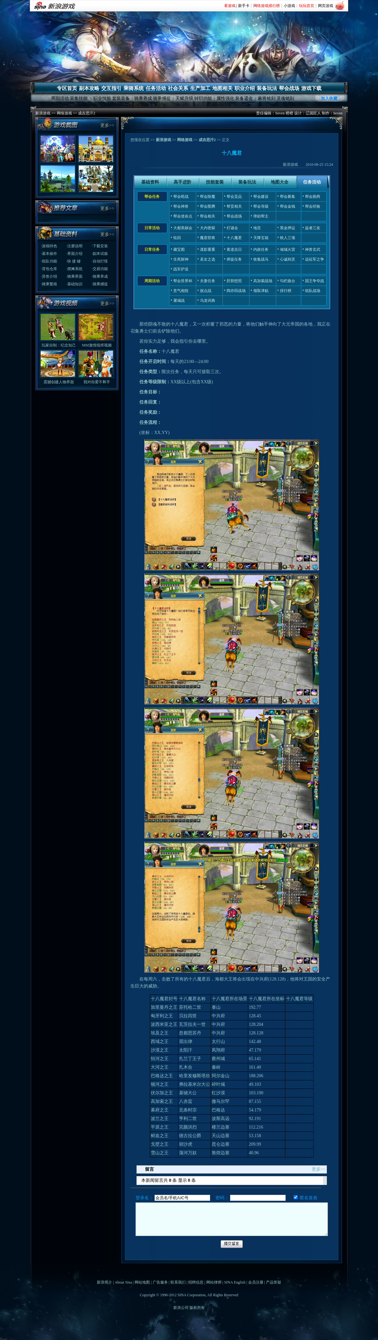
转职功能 (203, 98)
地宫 (257, 228)
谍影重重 (207, 249)
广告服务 (160, 1282)
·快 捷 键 (73, 261)
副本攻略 (89, 88)
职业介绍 (245, 88)
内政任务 (261, 249)
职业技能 (102, 98)
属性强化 (225, 98)
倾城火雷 (287, 249)
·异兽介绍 (49, 276)
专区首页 (67, 88)
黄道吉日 (234, 249)
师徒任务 (234, 259)
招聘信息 (195, 1282)
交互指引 (111, 88)
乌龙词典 (207, 300)
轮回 (177, 238)
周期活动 (60, 98)
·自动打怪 (100, 261)
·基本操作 (49, 253)
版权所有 (197, 1307)
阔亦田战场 (236, 290)
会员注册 (255, 1282)
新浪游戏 (42, 113)
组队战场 (312, 290)
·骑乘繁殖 (49, 284)
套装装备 (121, 98)
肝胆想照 (234, 281)
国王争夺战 (314, 281)
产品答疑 (273, 1282)
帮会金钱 (287, 206)
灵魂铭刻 (285, 98)
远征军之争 (314, 259)
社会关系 (178, 88)
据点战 (205, 290)
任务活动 (156, 88)
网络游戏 (64, 113)
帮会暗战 (181, 196)
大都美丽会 (182, 228)
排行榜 (285, 290)
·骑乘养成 (100, 276)
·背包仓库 (49, 269)
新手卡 (243, 5)
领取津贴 (261, 290)
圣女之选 (207, 259)
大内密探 (207, 228)
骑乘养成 (143, 98)
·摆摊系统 (74, 269)
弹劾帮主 (261, 216)
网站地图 (142, 1282)
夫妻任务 (207, 281)
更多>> (107, 125)
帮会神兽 (181, 206)
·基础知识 (74, 284)
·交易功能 (100, 269)
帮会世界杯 (182, 281)
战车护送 (181, 269)
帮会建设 (261, 196)
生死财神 (181, 259)
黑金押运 (287, 228)
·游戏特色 (49, 246)
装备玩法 (267, 88)
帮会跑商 (312, 196)
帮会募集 (287, 196)
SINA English (234, 1282)
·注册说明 (74, 246)
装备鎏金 (244, 98)
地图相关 (222, 88)
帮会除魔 (207, 196)
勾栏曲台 (287, 281)
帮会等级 (261, 206)
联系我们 (178, 1282)
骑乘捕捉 (162, 98)
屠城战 (179, 300)
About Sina (123, 1282)
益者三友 (312, 228)
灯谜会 (232, 228)
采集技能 (79, 98)
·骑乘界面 (74, 276)
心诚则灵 (287, 259)
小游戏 (289, 5)
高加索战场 (262, 281)
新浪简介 (104, 1282)
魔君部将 (207, 238)
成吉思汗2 (86, 113)
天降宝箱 (261, 238)
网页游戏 (325, 5)
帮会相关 (207, 216)
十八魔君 (234, 238)
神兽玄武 (312, 249)
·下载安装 (100, 246)
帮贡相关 (234, 206)
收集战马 (261, 259)
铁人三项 (287, 238)
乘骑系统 (133, 88)
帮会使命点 (182, 216)
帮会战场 (289, 88)
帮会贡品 (234, 196)
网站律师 (214, 1282)
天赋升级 (184, 98)
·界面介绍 (74, 253)
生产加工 (200, 88)
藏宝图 (179, 249)
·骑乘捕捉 (100, 284)
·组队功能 (49, 261)
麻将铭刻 (266, 98)
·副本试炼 (100, 253)
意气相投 (181, 290)
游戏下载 (311, 88)
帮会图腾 (207, 206)
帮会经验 (312, 206)
